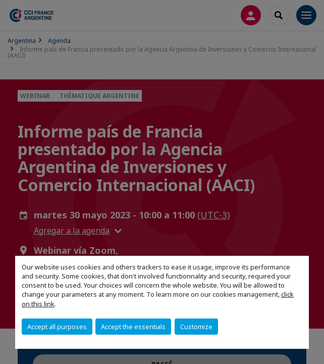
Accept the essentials (133, 326)
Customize (196, 326)
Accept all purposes (57, 326)
